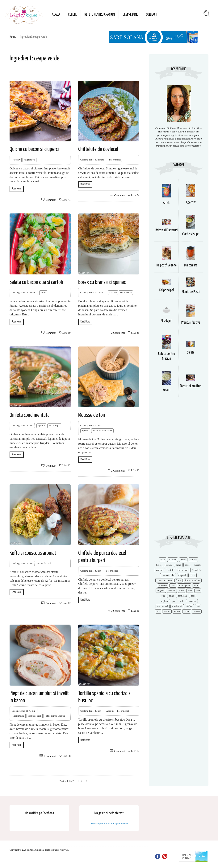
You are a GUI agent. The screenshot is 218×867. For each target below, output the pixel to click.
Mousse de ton (91, 415)
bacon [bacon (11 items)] (183, 559)
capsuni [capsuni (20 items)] (197, 565)
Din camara (190, 265)
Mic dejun (166, 320)
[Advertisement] (178, 466)
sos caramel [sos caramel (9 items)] (162, 606)
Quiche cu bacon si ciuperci (34, 149)
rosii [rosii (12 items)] (181, 601)
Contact (151, 14)
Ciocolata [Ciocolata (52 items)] (196, 570)
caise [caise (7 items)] (187, 565)
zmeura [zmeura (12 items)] (196, 611)
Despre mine (130, 14)
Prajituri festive (190, 322)
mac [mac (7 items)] (173, 585)
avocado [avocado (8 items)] (172, 559)
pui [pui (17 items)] (173, 601)
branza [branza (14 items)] (169, 565)
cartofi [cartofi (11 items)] (170, 570)
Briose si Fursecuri (166, 230)
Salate (43, 292)
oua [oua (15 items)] (163, 595)
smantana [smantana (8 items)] (192, 601)
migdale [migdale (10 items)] (161, 590)
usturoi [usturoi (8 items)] (167, 611)
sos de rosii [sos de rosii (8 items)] (177, 606)
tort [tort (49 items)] (198, 606)
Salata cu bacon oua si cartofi (36, 282)
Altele (166, 203)
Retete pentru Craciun (100, 14)
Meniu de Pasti (34, 716)
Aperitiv (16, 159)
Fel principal (29, 159)
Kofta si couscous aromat (33, 553)
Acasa (56, 14)
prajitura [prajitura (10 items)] (164, 601)
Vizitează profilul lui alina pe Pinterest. (109, 823)
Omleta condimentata (29, 415)
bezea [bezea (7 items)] (158, 565)
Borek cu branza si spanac (102, 282)
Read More (16, 188)
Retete (72, 14)
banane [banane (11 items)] (193, 559)
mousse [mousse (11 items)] (171, 590)
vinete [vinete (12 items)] (177, 611)
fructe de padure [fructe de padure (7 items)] (192, 580)
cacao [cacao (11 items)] (178, 565)
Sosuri (166, 390)
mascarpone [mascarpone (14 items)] (184, 585)
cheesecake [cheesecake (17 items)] (183, 570)
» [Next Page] (86, 781)
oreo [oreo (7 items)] (190, 590)
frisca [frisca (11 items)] (178, 580)
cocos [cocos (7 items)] (192, 575)
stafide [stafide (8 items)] (189, 606)
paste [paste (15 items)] (193, 595)
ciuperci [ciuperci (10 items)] (182, 575)
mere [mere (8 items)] (196, 585)
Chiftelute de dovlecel (98, 149)
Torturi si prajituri (191, 386)
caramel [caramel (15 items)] (159, 570)
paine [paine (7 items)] (171, 595)
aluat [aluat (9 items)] (162, 559)
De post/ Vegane (166, 265)
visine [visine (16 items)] (186, 611)
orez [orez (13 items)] (198, 590)
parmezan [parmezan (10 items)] (182, 595)
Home (13, 36)
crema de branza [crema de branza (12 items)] (164, 580)
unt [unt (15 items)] (158, 611)
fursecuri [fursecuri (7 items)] (163, 585)
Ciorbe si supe (190, 234)
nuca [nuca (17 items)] (181, 590)
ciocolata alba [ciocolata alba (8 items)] (168, 575)
